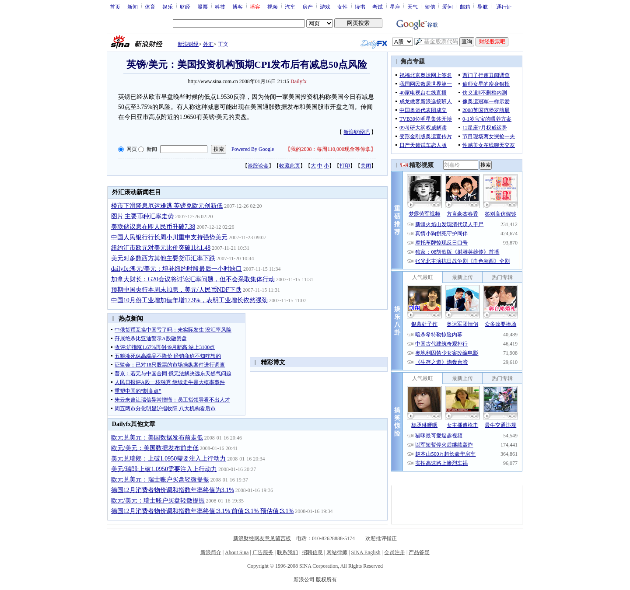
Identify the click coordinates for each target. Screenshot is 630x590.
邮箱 (465, 6)
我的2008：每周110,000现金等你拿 (330, 149)
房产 (307, 6)
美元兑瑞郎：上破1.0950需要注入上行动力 (168, 458)
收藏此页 (289, 166)
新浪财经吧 (356, 132)
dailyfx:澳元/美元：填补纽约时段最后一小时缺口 (176, 268)
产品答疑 (419, 552)
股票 (202, 6)
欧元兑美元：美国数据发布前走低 (157, 437)
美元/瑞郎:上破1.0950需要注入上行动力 (164, 469)
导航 (482, 6)
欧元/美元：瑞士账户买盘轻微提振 (158, 500)
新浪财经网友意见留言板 (262, 538)
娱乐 (167, 6)
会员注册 (394, 552)
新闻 (132, 6)
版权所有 (326, 579)
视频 (272, 6)
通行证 (504, 6)
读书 (360, 6)
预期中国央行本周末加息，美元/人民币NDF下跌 (176, 289)
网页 (131, 149)
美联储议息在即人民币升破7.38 (153, 226)
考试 (377, 6)
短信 (430, 6)
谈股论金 (258, 166)
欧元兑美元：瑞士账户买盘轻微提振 (160, 479)
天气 (412, 6)
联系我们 (287, 552)
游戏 (325, 6)
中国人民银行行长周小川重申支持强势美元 (169, 237)
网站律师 (336, 552)
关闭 (365, 166)
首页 (115, 6)
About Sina (236, 552)
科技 (220, 6)
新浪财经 (188, 44)
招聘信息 (312, 552)
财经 (185, 6)
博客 (237, 6)
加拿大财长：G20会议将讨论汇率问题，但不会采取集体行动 (193, 279)
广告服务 (262, 552)
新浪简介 (210, 552)
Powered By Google (252, 149)
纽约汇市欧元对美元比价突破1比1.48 (161, 247)
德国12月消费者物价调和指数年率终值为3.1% (172, 490)
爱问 (447, 6)
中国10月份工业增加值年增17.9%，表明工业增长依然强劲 (189, 300)
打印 (345, 166)
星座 (395, 6)
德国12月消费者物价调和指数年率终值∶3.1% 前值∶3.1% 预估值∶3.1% (202, 511)
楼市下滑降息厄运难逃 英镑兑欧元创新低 (167, 205)
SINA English (365, 552)
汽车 (290, 6)
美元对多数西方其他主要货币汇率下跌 (163, 258)
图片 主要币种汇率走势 (142, 216)
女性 (342, 6)
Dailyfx (298, 81)
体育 (150, 6)
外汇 (208, 44)
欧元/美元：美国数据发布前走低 (155, 448)
